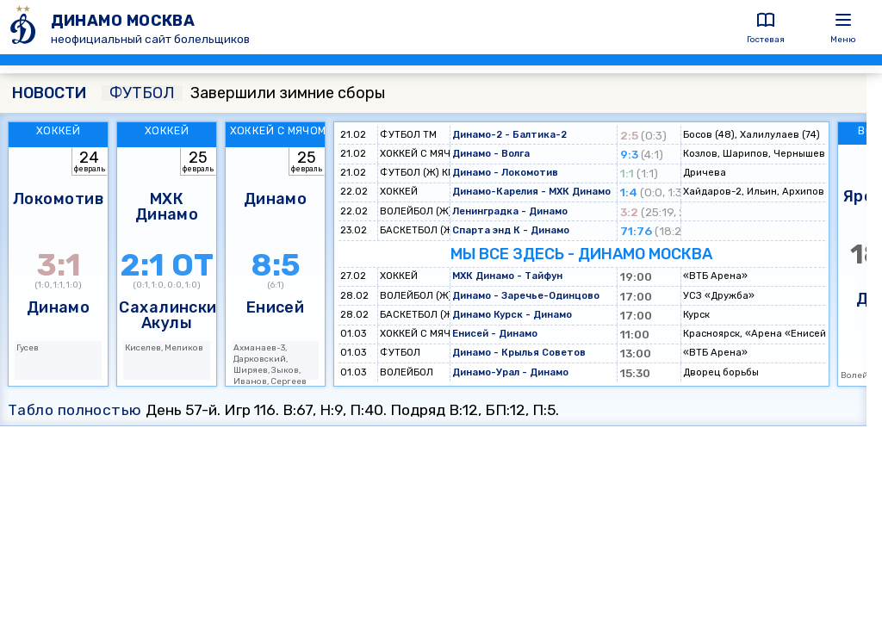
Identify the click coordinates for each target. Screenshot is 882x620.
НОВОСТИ (49, 93)
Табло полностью (75, 409)
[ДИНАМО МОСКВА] (25, 27)
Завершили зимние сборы (243, 93)
